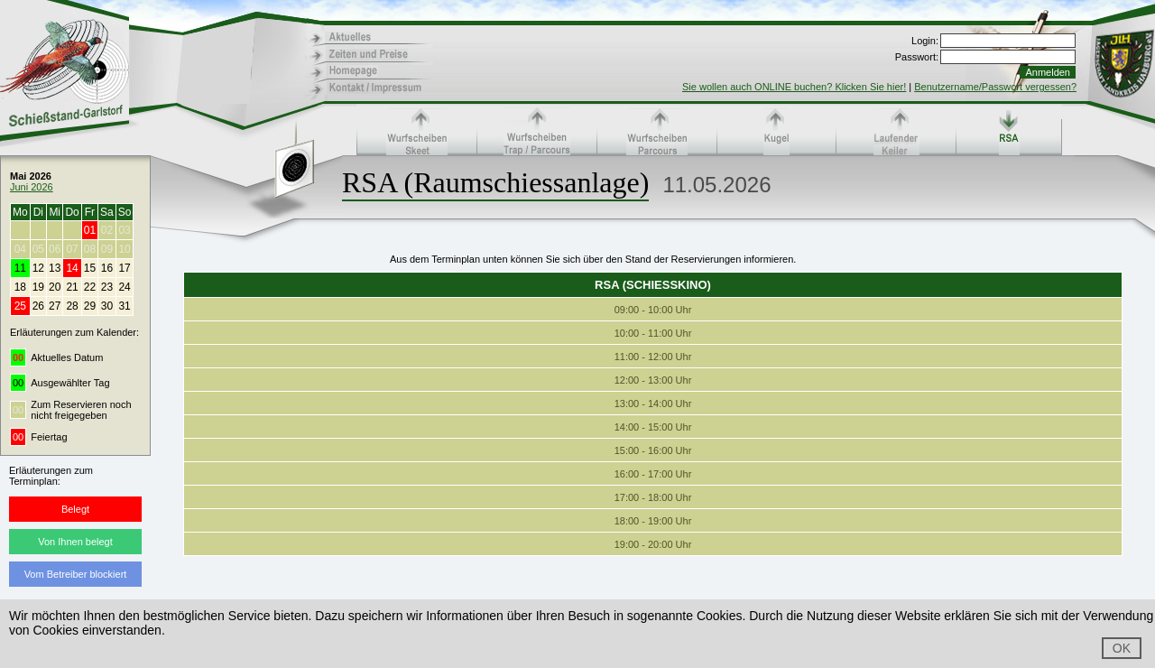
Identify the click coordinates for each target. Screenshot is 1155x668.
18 (20, 287)
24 (124, 287)
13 (54, 268)
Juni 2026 (31, 186)
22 (90, 287)
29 (90, 306)
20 (54, 287)
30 (107, 306)
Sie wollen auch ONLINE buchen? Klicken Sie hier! (794, 86)
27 (54, 306)
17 (124, 268)
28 (72, 306)
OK (1122, 648)
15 (90, 268)
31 (124, 306)
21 (72, 287)
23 (107, 287)
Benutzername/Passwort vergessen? (995, 86)
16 (107, 268)
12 (38, 268)
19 (38, 287)
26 (38, 306)
